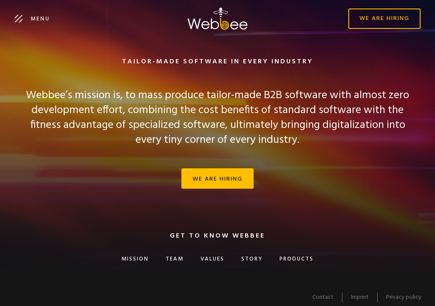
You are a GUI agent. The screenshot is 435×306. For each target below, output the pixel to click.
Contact (322, 297)
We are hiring (384, 18)
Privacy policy (403, 297)
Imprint (360, 297)
